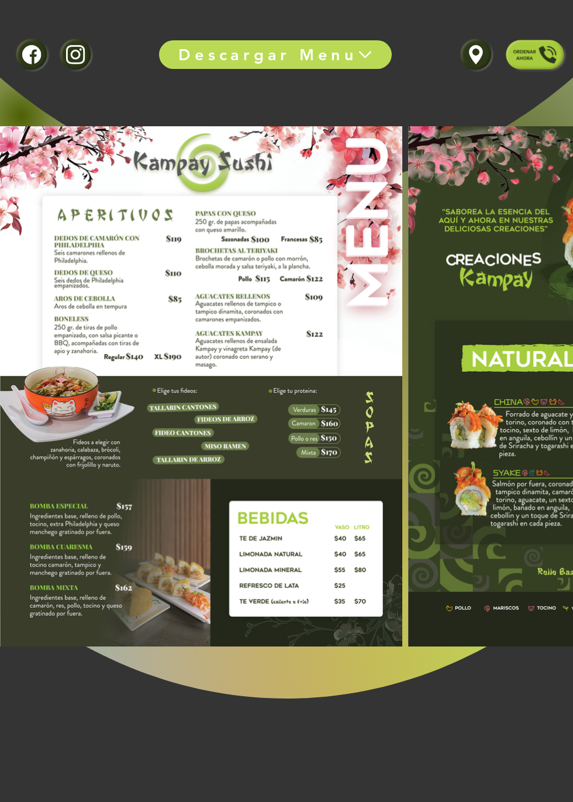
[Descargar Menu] (275, 54)
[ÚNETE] (31, 54)
